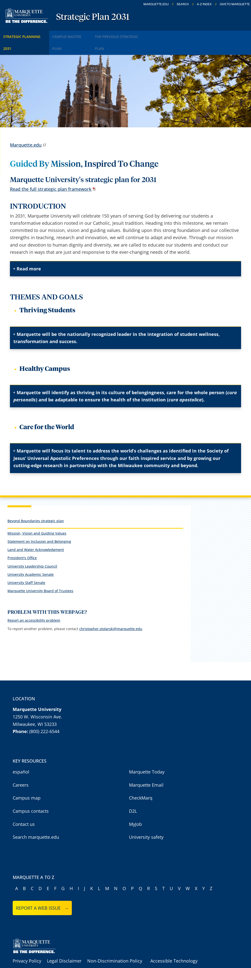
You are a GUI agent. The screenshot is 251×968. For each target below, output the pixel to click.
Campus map (27, 782)
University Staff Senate (26, 566)
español (21, 756)
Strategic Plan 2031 (92, 17)
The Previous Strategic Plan (135, 34)
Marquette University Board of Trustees (40, 574)
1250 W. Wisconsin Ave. (37, 700)
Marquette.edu (26, 129)
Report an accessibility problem (33, 604)
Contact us (24, 808)
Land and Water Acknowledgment (35, 533)
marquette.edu (156, 4)
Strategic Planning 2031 (28, 34)
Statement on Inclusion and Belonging (39, 525)
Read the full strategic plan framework (50, 173)
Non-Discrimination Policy (114, 945)
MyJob (135, 808)
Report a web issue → (42, 892)
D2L (133, 795)
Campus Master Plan (80, 34)
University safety (146, 821)
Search (183, 4)
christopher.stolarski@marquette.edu (110, 612)
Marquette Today (147, 756)
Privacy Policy (27, 945)
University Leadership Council (32, 550)
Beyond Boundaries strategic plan (35, 504)
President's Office (22, 541)
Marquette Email (146, 769)
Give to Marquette (235, 4)
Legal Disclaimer (64, 945)
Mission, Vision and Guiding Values (36, 517)
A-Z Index (204, 4)
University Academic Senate (30, 558)
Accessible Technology (174, 945)
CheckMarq (140, 782)
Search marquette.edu (36, 821)
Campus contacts (31, 795)
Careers (21, 769)
